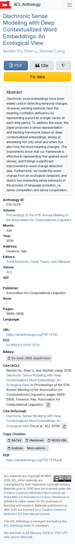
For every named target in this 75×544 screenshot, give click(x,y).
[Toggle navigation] (69, 5)
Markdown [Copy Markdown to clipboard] (35, 440)
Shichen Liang (52, 51)
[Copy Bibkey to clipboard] (29, 358)
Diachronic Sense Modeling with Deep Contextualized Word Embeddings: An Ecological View (30, 29)
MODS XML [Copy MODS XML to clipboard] (57, 440)
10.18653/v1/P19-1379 (22, 345)
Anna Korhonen (17, 262)
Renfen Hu (12, 51)
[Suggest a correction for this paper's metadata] (37, 77)
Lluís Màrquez (61, 262)
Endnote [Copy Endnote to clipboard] (15, 448)
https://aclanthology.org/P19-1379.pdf (34, 460)
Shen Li (30, 51)
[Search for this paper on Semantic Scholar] (63, 65)
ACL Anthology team (17, 525)
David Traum (40, 262)
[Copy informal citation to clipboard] (64, 426)
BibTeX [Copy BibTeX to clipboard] (14, 440)
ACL (9, 272)
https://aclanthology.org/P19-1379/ (32, 335)
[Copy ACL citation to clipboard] (48, 405)
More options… (37, 448)
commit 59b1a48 (21, 537)
